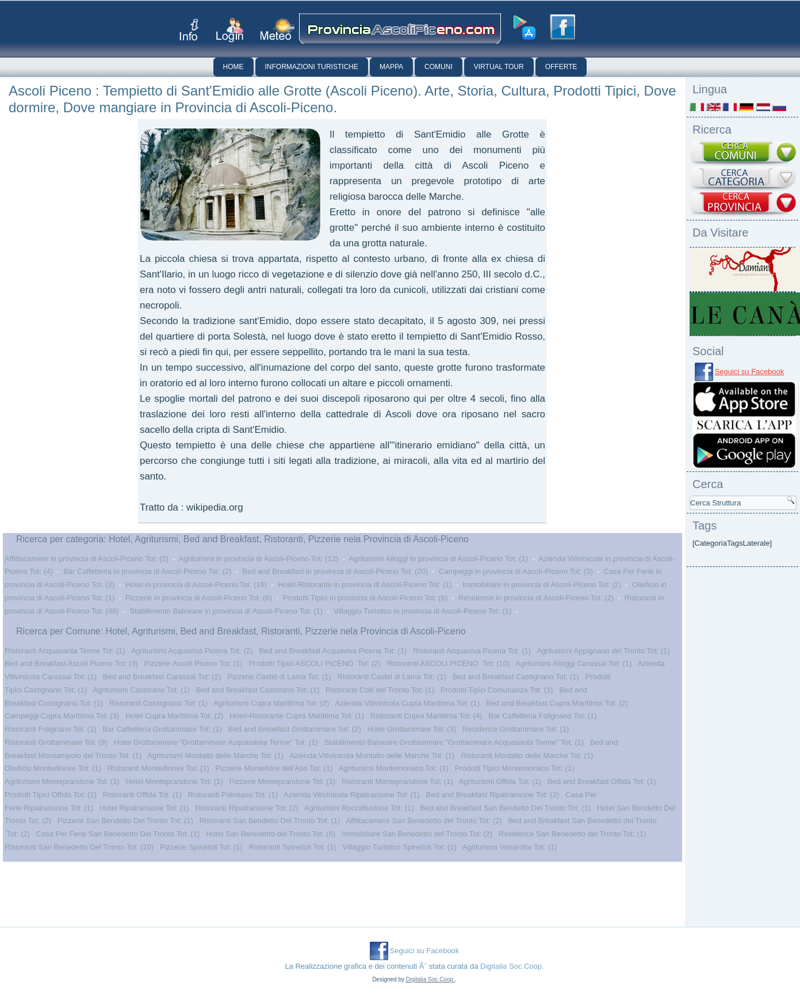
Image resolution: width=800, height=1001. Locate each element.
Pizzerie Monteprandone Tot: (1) (282, 781)
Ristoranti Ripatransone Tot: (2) (246, 808)
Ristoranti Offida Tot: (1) (142, 794)
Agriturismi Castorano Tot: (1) (141, 690)
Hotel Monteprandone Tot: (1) (174, 781)
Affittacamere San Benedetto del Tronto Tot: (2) (424, 820)
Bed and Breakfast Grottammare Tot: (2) (294, 729)
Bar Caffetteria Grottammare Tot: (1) (162, 729)
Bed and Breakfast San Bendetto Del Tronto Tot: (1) (505, 808)
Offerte (561, 67)
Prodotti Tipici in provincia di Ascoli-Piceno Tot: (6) (365, 597)
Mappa (391, 67)
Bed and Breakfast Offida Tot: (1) (602, 781)
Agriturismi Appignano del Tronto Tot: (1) (603, 650)
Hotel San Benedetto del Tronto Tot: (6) (270, 833)
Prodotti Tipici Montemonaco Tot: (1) (515, 768)
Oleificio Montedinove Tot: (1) (53, 768)
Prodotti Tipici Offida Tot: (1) (51, 794)
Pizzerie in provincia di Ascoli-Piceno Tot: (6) (198, 597)
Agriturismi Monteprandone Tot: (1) (62, 781)
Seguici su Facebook (749, 371)
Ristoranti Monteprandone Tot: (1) (397, 781)
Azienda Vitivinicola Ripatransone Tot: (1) (352, 794)
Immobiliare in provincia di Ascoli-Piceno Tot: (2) (541, 584)
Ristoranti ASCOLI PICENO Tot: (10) (448, 663)
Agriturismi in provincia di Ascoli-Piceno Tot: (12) (258, 558)
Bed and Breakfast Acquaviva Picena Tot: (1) (333, 650)
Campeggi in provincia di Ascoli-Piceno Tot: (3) (516, 571)
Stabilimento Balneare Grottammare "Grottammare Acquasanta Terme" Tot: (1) (454, 742)
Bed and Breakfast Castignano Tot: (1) (515, 676)
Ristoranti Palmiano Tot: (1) (232, 794)
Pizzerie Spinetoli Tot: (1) (201, 847)
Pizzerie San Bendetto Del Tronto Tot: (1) (125, 820)
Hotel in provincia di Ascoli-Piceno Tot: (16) (196, 584)
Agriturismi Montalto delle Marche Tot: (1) (215, 755)
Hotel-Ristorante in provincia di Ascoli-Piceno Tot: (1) (365, 584)
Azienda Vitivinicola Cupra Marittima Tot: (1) (407, 703)
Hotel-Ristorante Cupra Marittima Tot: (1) (296, 715)
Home (233, 67)
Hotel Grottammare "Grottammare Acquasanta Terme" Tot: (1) (216, 742)
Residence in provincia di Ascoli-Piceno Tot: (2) (536, 597)
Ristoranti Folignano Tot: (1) (50, 729)
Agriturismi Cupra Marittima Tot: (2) (271, 703)
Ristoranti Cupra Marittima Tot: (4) (426, 715)
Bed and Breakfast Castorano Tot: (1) (257, 690)
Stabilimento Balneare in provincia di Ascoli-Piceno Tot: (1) (226, 611)
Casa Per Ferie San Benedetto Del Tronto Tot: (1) (118, 833)
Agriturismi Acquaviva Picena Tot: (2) (191, 650)
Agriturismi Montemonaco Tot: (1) (394, 768)
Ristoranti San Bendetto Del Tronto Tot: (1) (270, 820)
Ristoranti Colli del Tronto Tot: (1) (380, 690)
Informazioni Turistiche (311, 67)
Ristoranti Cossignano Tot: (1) (158, 703)
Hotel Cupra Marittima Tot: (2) (174, 715)
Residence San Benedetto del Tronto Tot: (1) (572, 833)
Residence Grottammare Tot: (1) (515, 729)
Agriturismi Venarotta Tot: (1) (509, 847)
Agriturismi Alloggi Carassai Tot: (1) (574, 663)
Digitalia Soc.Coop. (512, 966)
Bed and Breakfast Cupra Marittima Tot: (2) (557, 703)
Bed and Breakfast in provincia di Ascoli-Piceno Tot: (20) (335, 571)
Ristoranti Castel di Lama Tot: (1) (392, 676)
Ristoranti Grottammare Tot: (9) (56, 742)
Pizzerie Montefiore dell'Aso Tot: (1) (274, 768)
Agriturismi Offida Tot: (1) (500, 781)
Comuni (438, 67)
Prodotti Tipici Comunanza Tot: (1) (497, 690)
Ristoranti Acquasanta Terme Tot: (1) (65, 650)
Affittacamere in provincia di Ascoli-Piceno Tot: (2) (87, 558)
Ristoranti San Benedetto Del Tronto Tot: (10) (79, 847)
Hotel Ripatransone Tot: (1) (144, 808)
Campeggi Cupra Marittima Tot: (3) (62, 715)
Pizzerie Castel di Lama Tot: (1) (279, 676)
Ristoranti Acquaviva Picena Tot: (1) (472, 650)
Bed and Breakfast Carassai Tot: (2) (162, 676)
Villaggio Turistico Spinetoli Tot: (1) (399, 847)
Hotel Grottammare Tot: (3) (412, 729)
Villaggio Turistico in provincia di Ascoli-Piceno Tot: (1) (423, 611)
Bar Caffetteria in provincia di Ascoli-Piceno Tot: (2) (147, 571)
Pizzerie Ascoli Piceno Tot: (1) (193, 663)
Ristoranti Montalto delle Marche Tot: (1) (527, 755)
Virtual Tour (499, 67)
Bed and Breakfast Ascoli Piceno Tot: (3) (71, 663)
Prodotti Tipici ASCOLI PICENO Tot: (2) (314, 663)
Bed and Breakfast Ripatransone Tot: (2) (493, 794)
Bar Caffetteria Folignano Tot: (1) (542, 715)
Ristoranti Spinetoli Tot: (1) (292, 847)
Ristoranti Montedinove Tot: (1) (158, 768)
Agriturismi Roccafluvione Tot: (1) (359, 808)
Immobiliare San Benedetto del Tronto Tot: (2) (417, 833)
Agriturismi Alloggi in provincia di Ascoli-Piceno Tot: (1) (438, 558)
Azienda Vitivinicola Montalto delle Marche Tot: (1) (371, 755)
